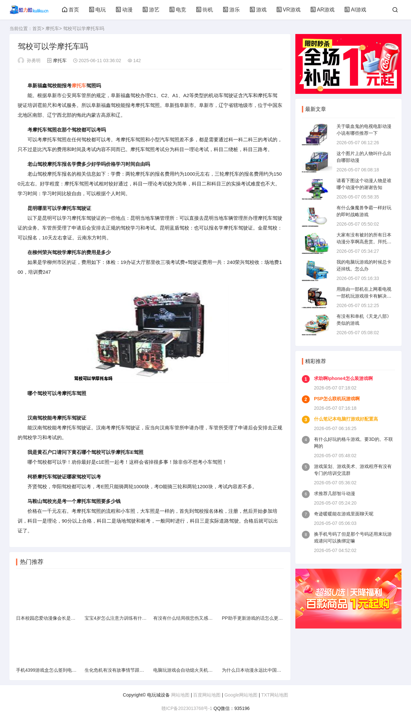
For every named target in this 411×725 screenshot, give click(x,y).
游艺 (150, 9)
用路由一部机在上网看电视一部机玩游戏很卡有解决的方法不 (364, 295)
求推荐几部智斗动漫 (334, 493)
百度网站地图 (207, 695)
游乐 (231, 9)
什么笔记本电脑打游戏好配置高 (346, 419)
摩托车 (52, 28)
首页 (70, 9)
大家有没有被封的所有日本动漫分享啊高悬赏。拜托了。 (364, 241)
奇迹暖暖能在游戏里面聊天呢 (343, 513)
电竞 (177, 9)
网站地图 (180, 695)
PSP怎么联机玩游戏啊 (337, 398)
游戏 (258, 9)
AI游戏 (355, 9)
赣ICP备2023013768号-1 (186, 708)
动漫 (124, 9)
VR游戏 (288, 9)
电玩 (97, 9)
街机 (204, 9)
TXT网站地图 (274, 695)
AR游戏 (322, 9)
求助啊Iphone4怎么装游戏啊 (343, 378)
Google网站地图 (240, 695)
